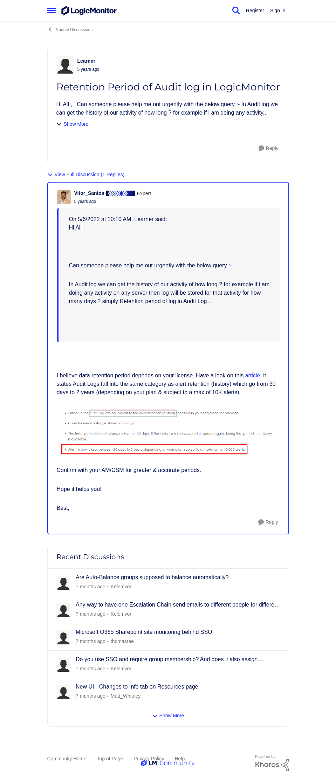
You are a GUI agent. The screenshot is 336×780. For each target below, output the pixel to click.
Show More (72, 124)
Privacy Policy (148, 758)
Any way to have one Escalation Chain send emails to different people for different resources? (177, 605)
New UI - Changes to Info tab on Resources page (137, 687)
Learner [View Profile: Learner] (86, 61)
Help (179, 758)
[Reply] (268, 148)
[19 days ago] (90, 695)
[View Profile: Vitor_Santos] (64, 197)
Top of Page (110, 758)
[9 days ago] (90, 641)
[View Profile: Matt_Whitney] (63, 692)
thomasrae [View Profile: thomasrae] (121, 641)
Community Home (67, 758)
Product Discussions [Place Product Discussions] (70, 29)
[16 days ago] (90, 668)
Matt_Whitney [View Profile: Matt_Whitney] (125, 695)
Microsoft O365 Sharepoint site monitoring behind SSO (144, 632)
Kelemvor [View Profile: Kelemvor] (120, 586)
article (252, 375)
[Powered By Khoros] (272, 763)
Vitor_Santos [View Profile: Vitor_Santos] (89, 193)
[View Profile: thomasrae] (63, 637)
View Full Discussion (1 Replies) (86, 175)
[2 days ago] (90, 586)
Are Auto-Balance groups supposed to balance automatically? (152, 577)
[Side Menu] (51, 10)
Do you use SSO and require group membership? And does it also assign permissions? (167, 659)
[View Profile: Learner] (65, 65)
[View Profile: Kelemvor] (63, 583)
